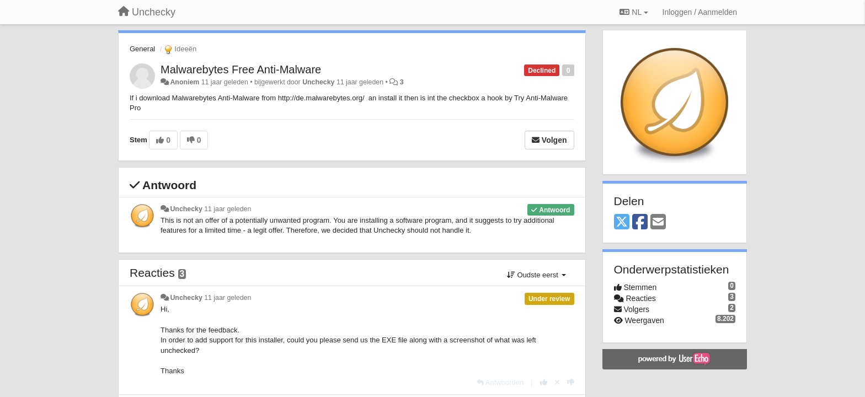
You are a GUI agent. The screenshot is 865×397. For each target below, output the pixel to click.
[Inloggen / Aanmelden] (699, 12)
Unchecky (318, 82)
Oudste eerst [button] (536, 275)
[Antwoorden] (500, 382)
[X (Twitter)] (621, 222)
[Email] (658, 222)
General (142, 49)
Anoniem (184, 82)
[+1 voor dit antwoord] (543, 382)
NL (634, 12)
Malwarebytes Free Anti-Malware (241, 69)
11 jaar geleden (227, 209)
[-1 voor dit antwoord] (570, 382)
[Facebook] (640, 222)
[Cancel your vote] (557, 382)
